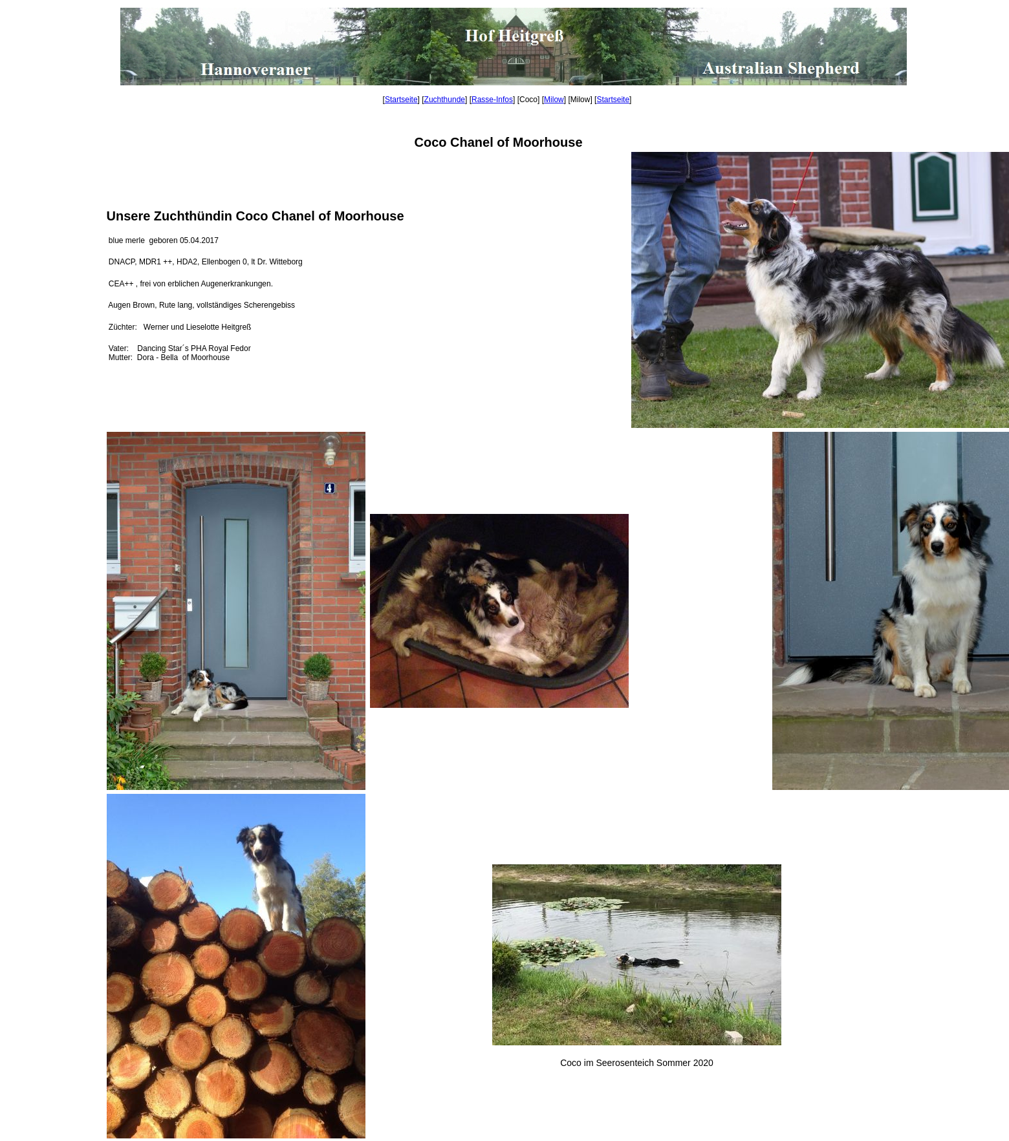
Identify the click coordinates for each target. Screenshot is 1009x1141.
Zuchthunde (444, 99)
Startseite (401, 99)
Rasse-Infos (492, 99)
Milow (554, 99)
